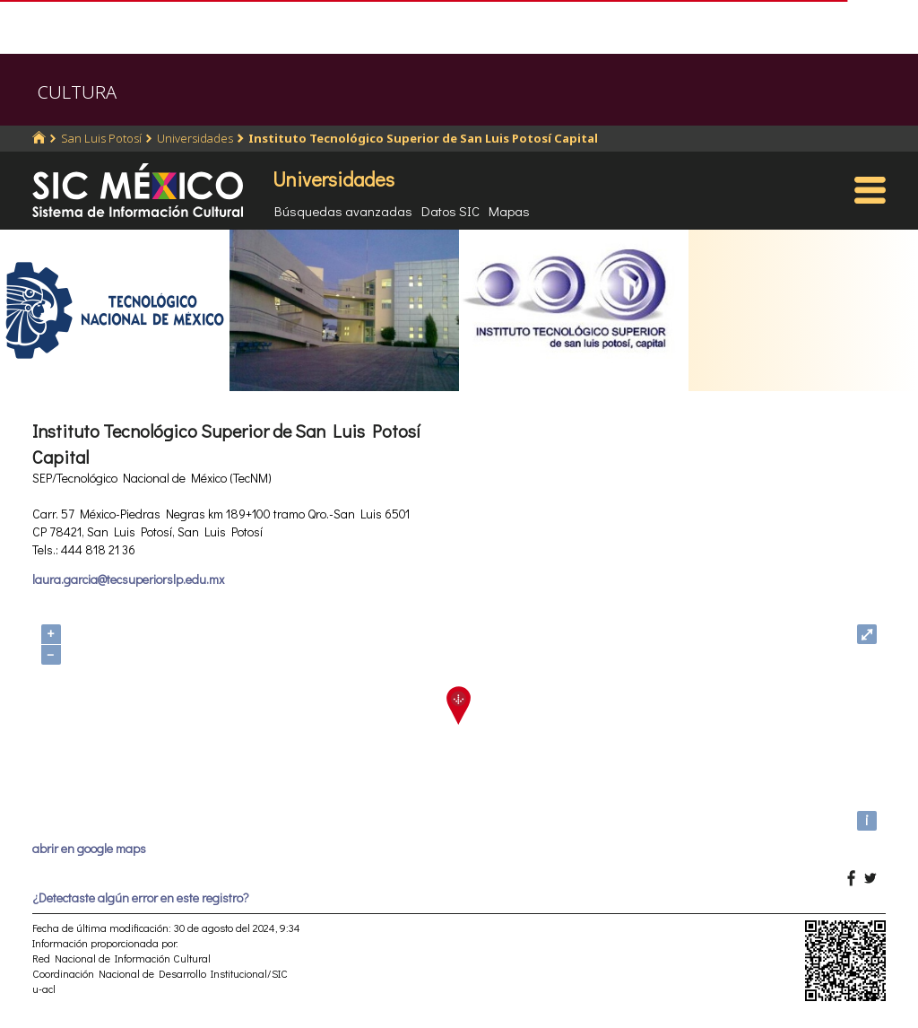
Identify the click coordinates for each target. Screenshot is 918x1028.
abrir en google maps (89, 848)
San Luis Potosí (101, 138)
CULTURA (77, 92)
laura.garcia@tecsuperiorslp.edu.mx (128, 579)
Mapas (509, 211)
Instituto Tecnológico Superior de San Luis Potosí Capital (423, 138)
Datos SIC (450, 211)
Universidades (195, 138)
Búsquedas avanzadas (343, 211)
